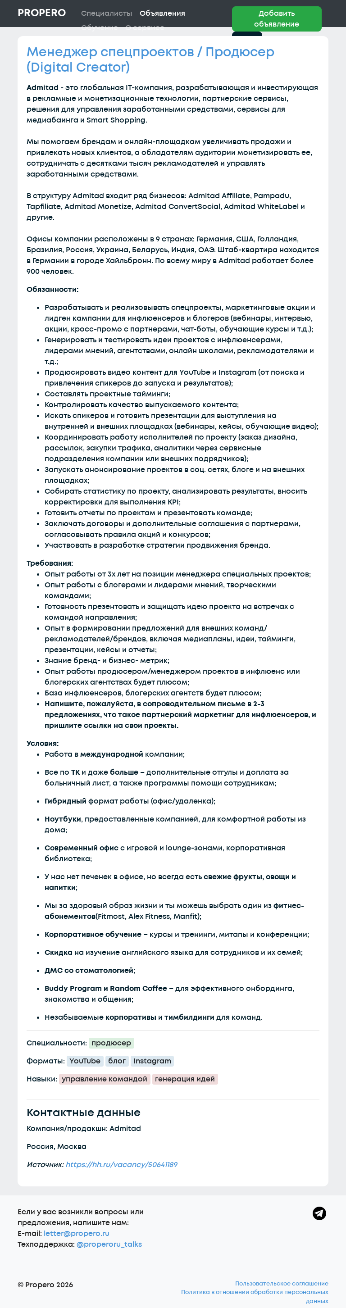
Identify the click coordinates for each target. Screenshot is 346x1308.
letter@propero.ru (76, 1234)
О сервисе (144, 28)
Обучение (99, 28)
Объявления (162, 13)
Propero (42, 13)
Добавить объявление (276, 19)
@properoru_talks (109, 1244)
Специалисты (106, 13)
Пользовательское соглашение (281, 1284)
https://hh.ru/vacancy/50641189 (121, 1165)
